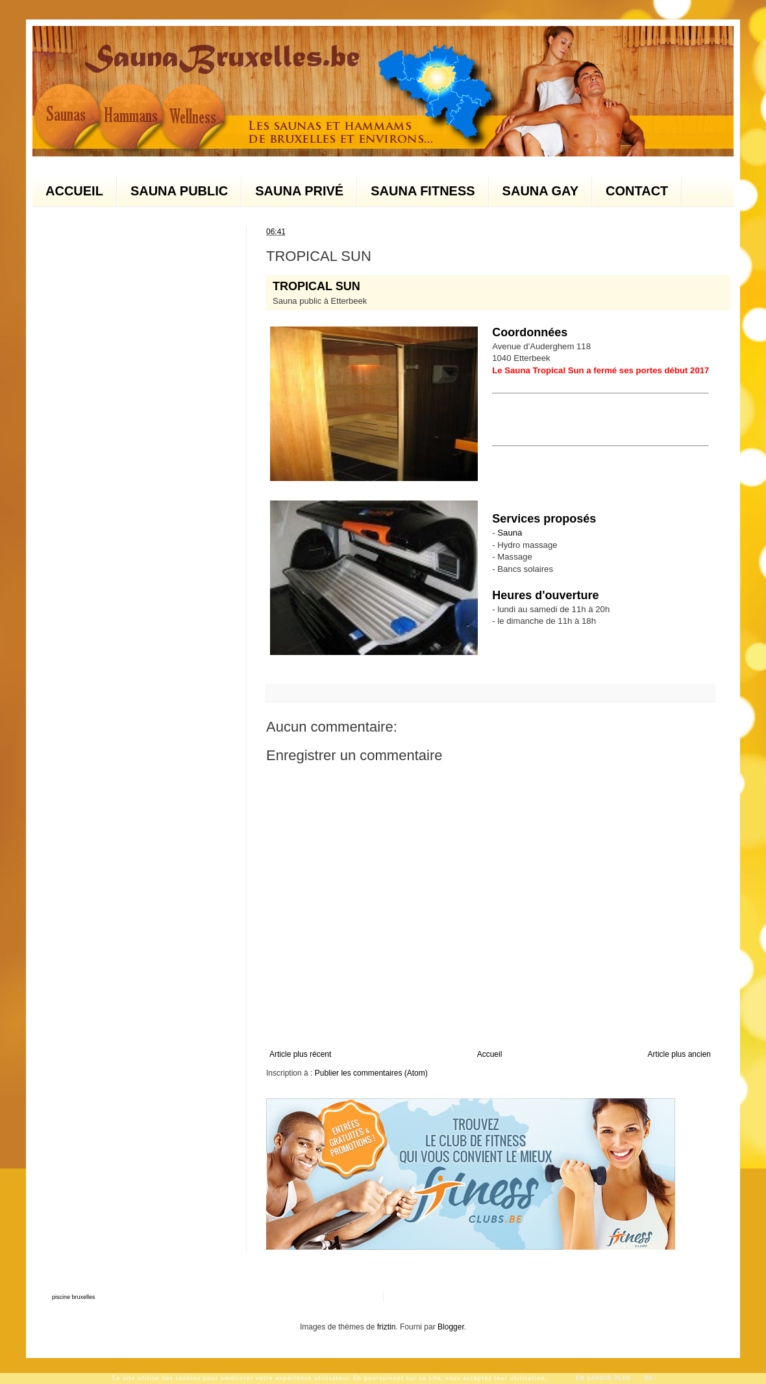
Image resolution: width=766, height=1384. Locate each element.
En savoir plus (603, 1378)
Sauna (509, 533)
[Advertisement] (568, 418)
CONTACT (637, 191)
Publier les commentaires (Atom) (371, 1073)
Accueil (489, 1054)
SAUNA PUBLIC (179, 191)
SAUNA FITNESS (423, 191)
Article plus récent (300, 1054)
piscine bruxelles (73, 1297)
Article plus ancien (679, 1054)
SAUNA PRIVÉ (299, 191)
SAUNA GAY (540, 191)
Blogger (451, 1326)
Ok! (650, 1378)
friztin (386, 1326)
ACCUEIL (74, 191)
